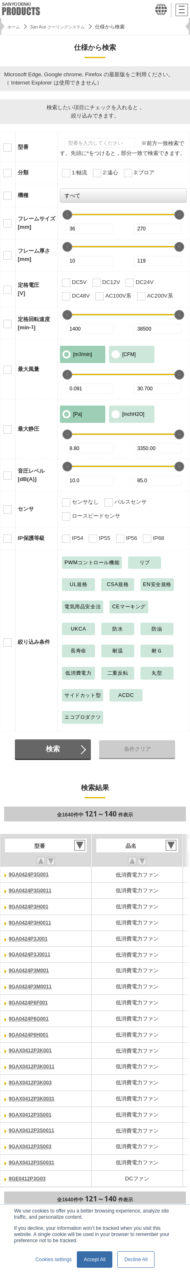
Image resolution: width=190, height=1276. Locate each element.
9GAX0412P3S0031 (34, 1159)
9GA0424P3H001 (30, 906)
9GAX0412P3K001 (32, 1049)
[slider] (67, 215)
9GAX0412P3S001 (32, 1112)
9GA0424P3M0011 (32, 985)
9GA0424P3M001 (31, 969)
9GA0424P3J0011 (32, 954)
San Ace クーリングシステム (64, 26)
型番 (23, 147)
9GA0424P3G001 (31, 874)
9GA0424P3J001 (30, 938)
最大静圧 (28, 429)
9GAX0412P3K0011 (34, 1065)
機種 (23, 195)
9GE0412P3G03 (29, 1176)
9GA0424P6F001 (30, 1001)
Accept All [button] (95, 1259)
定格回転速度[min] (34, 323)
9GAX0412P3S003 (32, 1144)
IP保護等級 (31, 538)
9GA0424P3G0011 (32, 890)
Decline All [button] (135, 1259)
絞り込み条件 (34, 642)
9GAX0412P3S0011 (34, 1128)
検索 (53, 749)
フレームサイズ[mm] (36, 223)
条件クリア (137, 749)
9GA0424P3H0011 (32, 922)
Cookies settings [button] (54, 1259)
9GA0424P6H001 (30, 1033)
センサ (26, 509)
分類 (23, 172)
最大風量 (28, 369)
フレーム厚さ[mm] (34, 255)
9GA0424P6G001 (31, 1017)
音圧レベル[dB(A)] (31, 475)
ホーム (14, 26)
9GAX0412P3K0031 (34, 1096)
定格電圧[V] (28, 289)
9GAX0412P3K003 (32, 1080)
